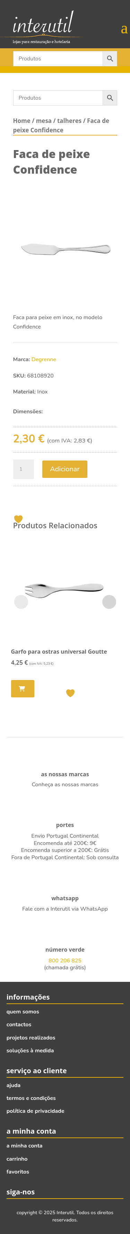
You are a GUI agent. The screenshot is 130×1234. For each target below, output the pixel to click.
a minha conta (25, 1146)
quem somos (23, 1012)
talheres (69, 121)
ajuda (14, 1085)
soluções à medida (30, 1050)
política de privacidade (35, 1111)
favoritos (18, 1172)
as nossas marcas (65, 774)
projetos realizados (31, 1038)
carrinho (17, 1159)
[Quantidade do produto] (23, 469)
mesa (44, 121)
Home (22, 121)
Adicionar (65, 469)
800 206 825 (65, 960)
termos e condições (31, 1098)
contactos (19, 1024)
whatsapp (65, 898)
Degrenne (44, 359)
